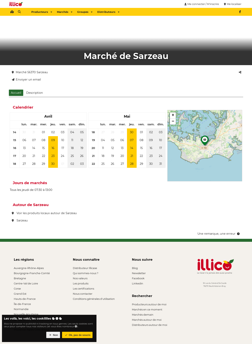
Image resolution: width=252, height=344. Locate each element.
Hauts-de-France (25, 298)
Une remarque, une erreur (218, 233)
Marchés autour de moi (146, 319)
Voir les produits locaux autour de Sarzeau (44, 213)
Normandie (21, 309)
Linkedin (137, 283)
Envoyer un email (26, 79)
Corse (17, 288)
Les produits (80, 283)
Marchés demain (142, 314)
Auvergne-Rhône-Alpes (29, 268)
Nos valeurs (80, 278)
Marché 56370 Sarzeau (30, 72)
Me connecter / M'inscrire (201, 4)
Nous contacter (82, 293)
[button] (205, 141)
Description (34, 93)
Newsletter (139, 273)
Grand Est (20, 293)
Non (53, 335)
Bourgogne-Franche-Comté (32, 273)
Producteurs (41, 11)
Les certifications (83, 288)
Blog (135, 268)
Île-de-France (22, 304)
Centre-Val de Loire (26, 283)
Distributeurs (108, 11)
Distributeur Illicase (85, 268)
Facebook (138, 278)
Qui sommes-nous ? (85, 273)
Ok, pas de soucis (77, 335)
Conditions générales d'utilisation (94, 298)
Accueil (16, 93)
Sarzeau (20, 220)
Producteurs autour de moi (149, 304)
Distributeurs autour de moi (149, 324)
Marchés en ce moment (147, 309)
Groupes (84, 11)
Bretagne (20, 278)
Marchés (64, 11)
